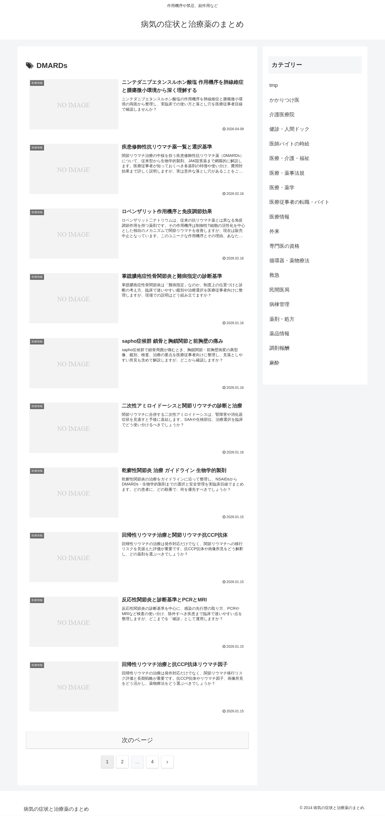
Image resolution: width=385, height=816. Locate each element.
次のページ (137, 740)
